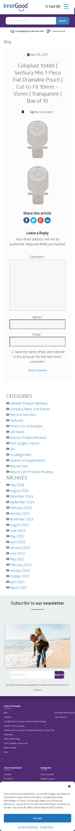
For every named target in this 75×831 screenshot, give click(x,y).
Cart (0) (52, 6)
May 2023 (17, 536)
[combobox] (31, 21)
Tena (5, 752)
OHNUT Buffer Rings (12, 739)
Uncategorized (20, 454)
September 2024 (22, 502)
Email (37, 334)
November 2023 (21, 519)
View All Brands (61, 717)
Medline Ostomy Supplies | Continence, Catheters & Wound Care (29, 730)
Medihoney (8, 734)
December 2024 (21, 496)
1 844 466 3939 (58, 31)
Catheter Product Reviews (29, 403)
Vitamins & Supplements (27, 460)
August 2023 (19, 524)
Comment (38, 256)
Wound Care (19, 466)
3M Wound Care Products (65, 712)
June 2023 (17, 530)
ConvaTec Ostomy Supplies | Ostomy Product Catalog (25, 721)
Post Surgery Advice (24, 443)
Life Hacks (17, 431)
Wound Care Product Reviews (31, 471)
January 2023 (20, 547)
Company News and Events (30, 409)
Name (37, 317)
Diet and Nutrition (23, 414)
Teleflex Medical (10, 747)
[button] (69, 786)
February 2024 (21, 507)
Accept (37, 818)
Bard (6, 712)
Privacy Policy (46, 826)
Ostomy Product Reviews (28, 437)
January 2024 (20, 513)
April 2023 (17, 542)
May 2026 (17, 485)
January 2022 (20, 570)
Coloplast (7, 717)
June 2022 (17, 553)
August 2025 (19, 490)
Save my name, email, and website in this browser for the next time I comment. (39, 356)
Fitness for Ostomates (26, 426)
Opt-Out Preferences (28, 826)
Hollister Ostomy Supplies (14, 725)
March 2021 (18, 587)
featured (16, 420)
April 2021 (17, 582)
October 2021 (19, 576)
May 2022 (17, 559)
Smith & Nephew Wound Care (16, 743)
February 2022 (21, 564)
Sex (12, 449)
